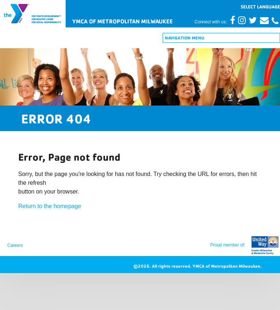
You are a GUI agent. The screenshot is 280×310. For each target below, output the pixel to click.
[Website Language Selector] (260, 6)
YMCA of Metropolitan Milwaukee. (227, 266)
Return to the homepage (49, 206)
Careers (15, 245)
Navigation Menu (184, 38)
